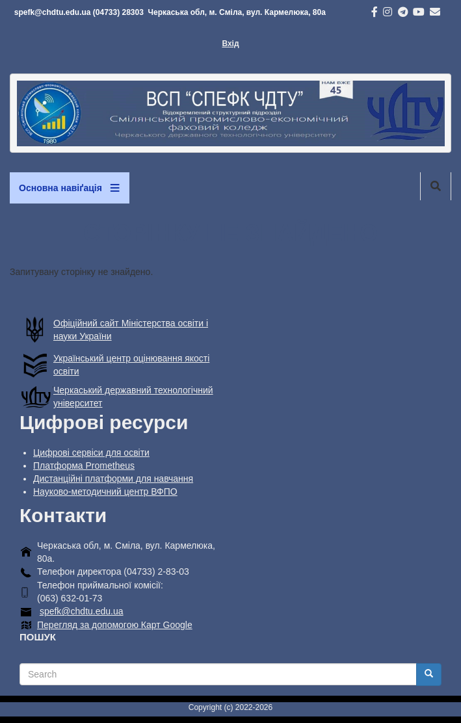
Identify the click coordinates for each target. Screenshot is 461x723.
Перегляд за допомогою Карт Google (114, 625)
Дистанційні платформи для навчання (113, 478)
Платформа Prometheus (84, 465)
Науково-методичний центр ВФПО (105, 491)
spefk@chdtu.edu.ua (82, 611)
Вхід (230, 43)
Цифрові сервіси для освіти (91, 452)
